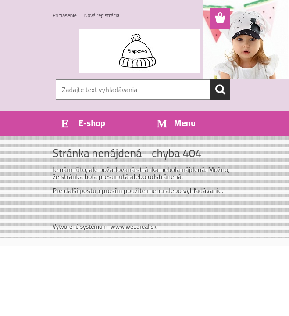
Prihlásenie (65, 15)
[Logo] (139, 51)
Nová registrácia (102, 15)
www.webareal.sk (134, 226)
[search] (220, 89)
